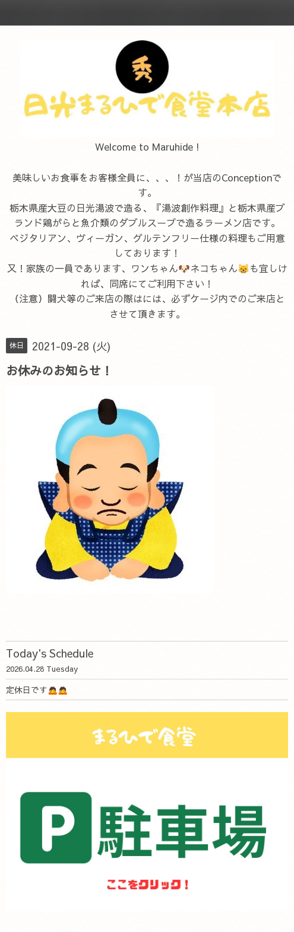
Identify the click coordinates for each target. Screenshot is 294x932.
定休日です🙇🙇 (37, 689)
